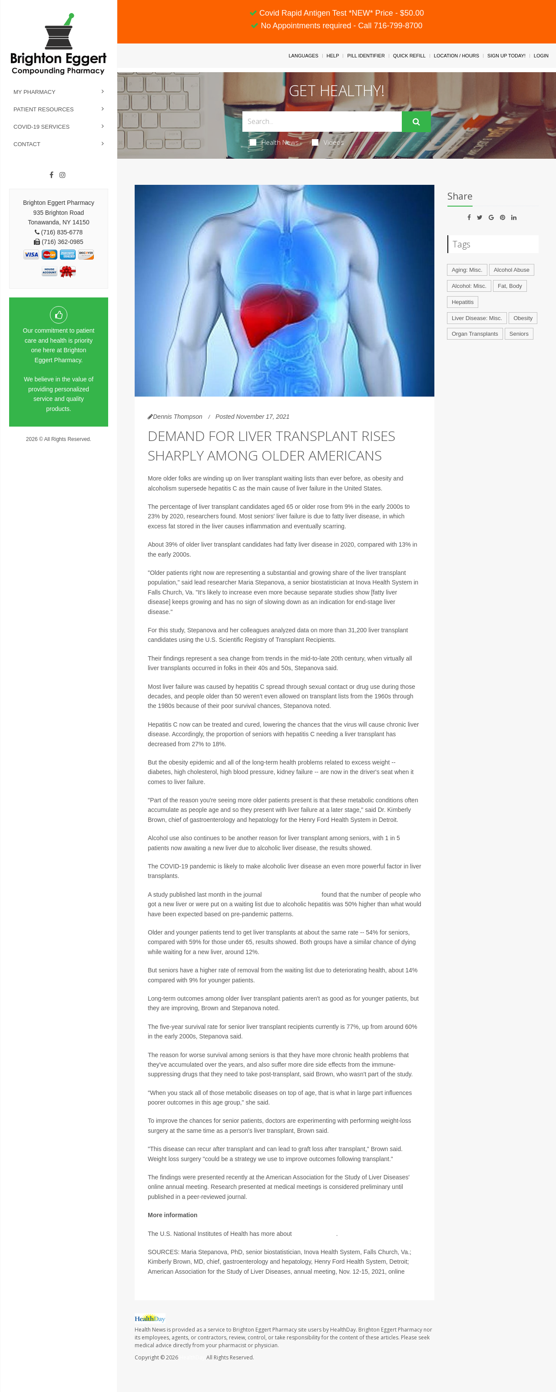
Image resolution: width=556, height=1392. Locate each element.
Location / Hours (456, 55)
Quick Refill (409, 55)
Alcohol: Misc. (469, 286)
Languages (303, 55)
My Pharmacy (34, 92)
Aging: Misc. (467, 270)
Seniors (519, 333)
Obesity (523, 318)
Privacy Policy (59, 447)
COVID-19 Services (41, 127)
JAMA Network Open (291, 894)
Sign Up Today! (506, 55)
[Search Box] (322, 121)
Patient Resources (43, 109)
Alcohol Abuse (512, 270)
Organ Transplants (475, 333)
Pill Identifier (365, 55)
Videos (328, 142)
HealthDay (192, 1357)
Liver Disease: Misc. (477, 318)
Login (541, 55)
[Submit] (416, 121)
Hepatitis (463, 302)
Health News (274, 142)
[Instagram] (63, 175)
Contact (26, 144)
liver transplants (314, 1233)
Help (333, 55)
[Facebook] (51, 175)
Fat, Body (510, 286)
